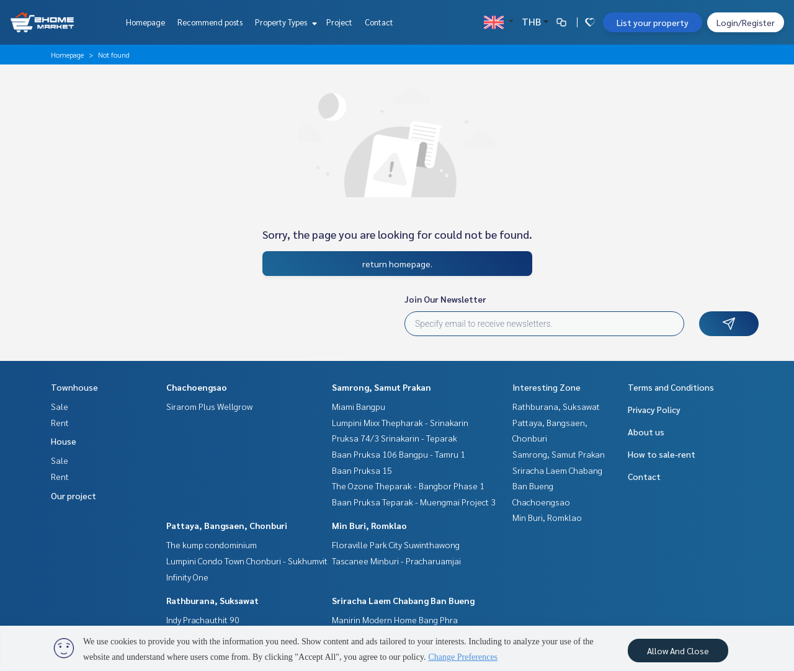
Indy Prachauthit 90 (202, 619)
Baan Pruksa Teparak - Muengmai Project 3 (414, 501)
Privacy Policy (654, 409)
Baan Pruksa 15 (362, 470)
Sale (59, 406)
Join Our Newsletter (445, 298)
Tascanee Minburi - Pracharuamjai (396, 560)
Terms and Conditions (671, 387)
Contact (379, 22)
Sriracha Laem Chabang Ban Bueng (403, 600)
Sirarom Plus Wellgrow (209, 406)
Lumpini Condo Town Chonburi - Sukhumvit (247, 560)
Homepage (145, 22)
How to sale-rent (661, 454)
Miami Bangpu (358, 406)
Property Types (284, 22)
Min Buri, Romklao (369, 525)
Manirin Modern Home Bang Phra (395, 619)
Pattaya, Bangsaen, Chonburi (226, 525)
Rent (60, 422)
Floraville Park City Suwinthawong (396, 544)
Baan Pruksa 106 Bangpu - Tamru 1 (398, 454)
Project (339, 22)
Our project (73, 495)
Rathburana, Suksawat (212, 600)
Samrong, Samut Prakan (381, 387)
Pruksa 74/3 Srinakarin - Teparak (394, 437)
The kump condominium (211, 544)
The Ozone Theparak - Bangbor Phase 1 (408, 485)
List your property (653, 22)
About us (646, 431)
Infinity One (187, 576)
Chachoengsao (196, 387)
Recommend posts (210, 22)
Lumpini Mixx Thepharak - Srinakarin (400, 422)
